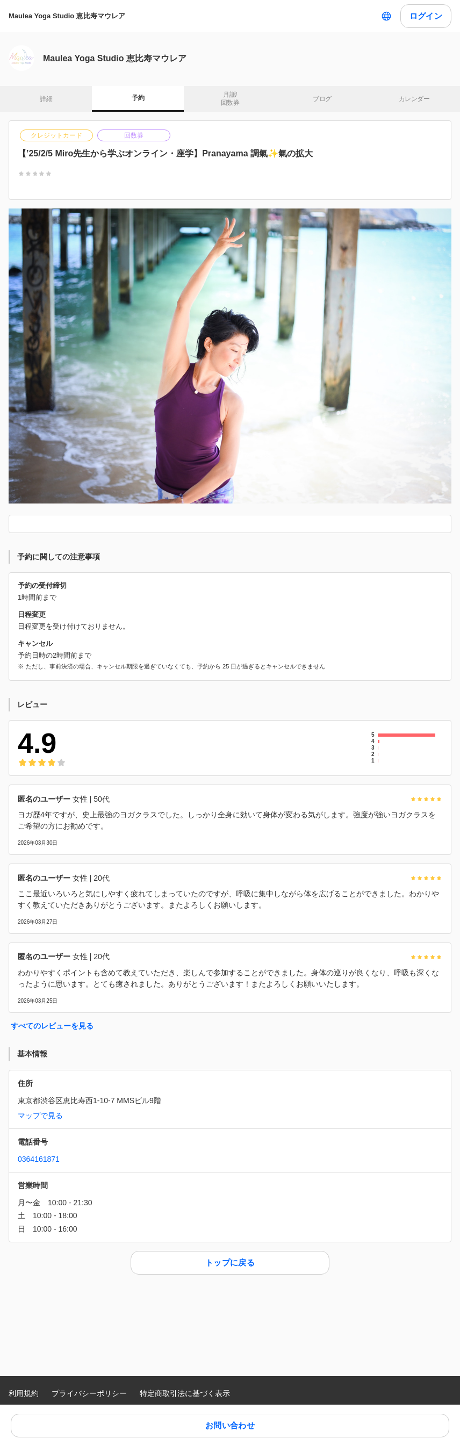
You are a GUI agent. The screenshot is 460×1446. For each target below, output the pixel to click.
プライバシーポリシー (89, 1393)
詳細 (46, 99)
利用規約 (24, 1393)
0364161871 (39, 1159)
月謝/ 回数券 (230, 99)
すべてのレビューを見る (52, 1025)
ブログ (322, 99)
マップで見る (40, 1115)
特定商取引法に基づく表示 (185, 1393)
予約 (138, 98)
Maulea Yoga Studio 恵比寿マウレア (67, 16)
